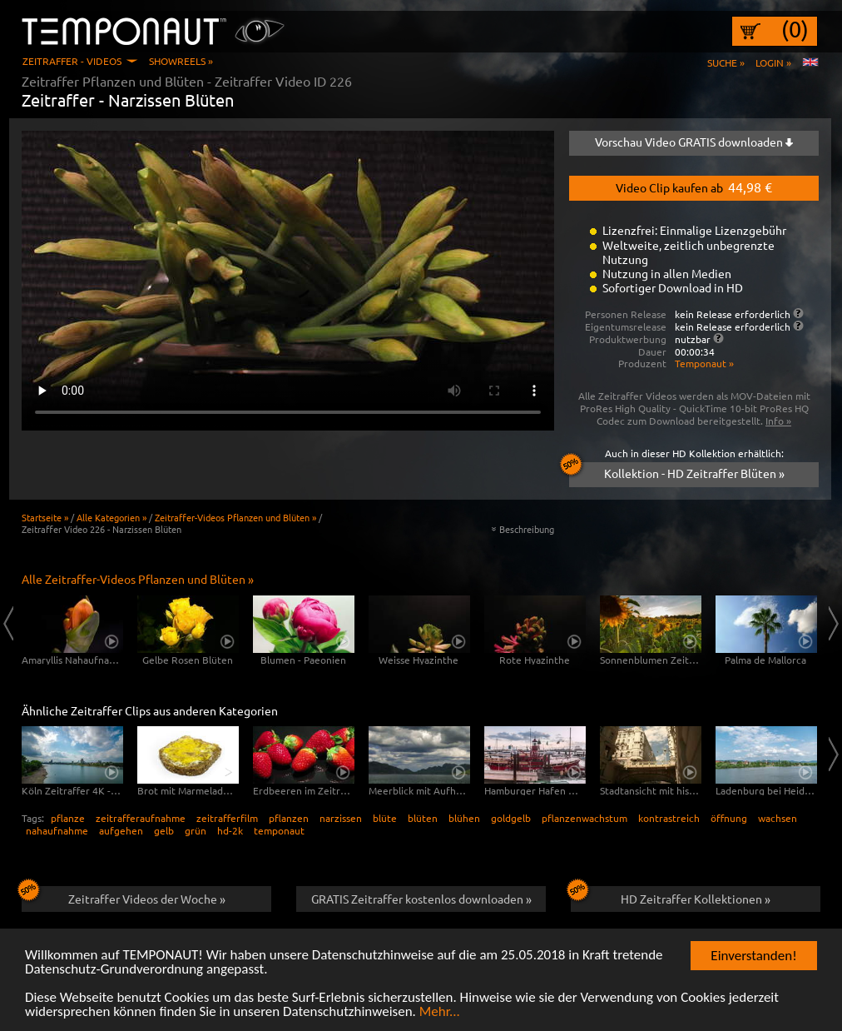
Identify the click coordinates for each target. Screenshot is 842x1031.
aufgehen (121, 830)
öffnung (729, 817)
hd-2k (230, 830)
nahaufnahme (57, 830)
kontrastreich (669, 817)
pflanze (68, 817)
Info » (778, 420)
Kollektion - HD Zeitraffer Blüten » (677, 471)
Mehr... (439, 1013)
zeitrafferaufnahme (141, 817)
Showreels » (181, 60)
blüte (385, 817)
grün (195, 830)
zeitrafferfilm (227, 817)
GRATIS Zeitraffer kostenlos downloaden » (421, 898)
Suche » (726, 62)
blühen (464, 817)
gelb (164, 830)
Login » (773, 62)
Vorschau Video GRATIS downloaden (694, 141)
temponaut (279, 830)
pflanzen (289, 817)
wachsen (777, 817)
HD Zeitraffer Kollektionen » (670, 896)
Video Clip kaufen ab (694, 186)
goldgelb (511, 817)
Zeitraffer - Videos (71, 60)
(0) (795, 29)
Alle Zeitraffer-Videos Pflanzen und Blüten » (138, 578)
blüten (423, 817)
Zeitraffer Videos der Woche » (123, 896)
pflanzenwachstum (584, 817)
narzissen (340, 817)
